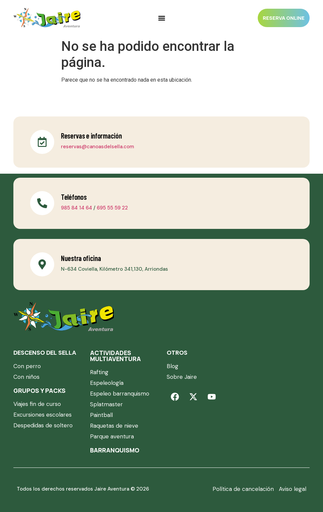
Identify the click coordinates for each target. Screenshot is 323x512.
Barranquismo (114, 450)
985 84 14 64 (76, 207)
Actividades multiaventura (115, 356)
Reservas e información (91, 135)
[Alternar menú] (161, 18)
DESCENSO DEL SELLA (44, 353)
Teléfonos (73, 196)
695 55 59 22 (112, 207)
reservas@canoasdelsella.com (97, 146)
